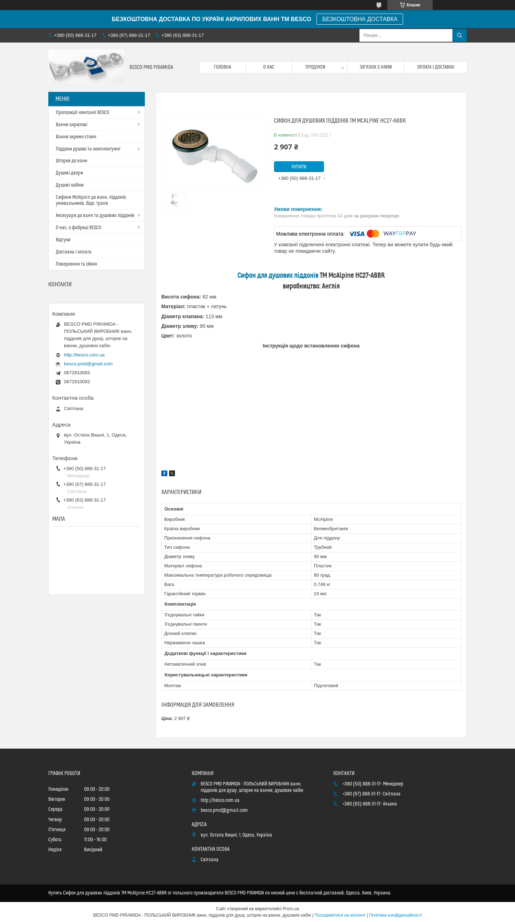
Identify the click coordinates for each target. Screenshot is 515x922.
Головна (222, 67)
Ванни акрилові (71, 125)
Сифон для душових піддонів (278, 276)
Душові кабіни (70, 185)
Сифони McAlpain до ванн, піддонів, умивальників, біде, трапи (91, 200)
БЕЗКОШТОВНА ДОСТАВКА (359, 19)
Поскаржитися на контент (340, 915)
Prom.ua (291, 908)
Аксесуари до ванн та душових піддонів (95, 215)
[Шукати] (459, 35)
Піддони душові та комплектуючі (88, 149)
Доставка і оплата (74, 252)
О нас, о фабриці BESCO (78, 228)
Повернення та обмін (76, 264)
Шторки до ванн (71, 161)
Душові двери (69, 173)
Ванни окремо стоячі (76, 137)
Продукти (315, 67)
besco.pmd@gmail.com (88, 363)
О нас (268, 67)
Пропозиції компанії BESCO (82, 112)
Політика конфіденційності (395, 915)
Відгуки (63, 240)
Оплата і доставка (435, 67)
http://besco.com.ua (84, 355)
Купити (298, 167)
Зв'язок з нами (376, 67)
